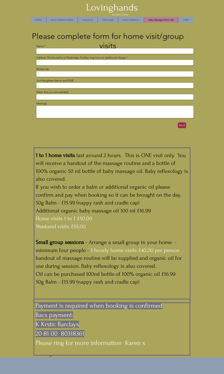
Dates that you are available (52, 92)
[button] (107, 20)
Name (40, 46)
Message (41, 103)
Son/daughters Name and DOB (54, 80)
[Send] (182, 125)
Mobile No (42, 69)
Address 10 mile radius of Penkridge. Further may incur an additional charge (81, 57)
